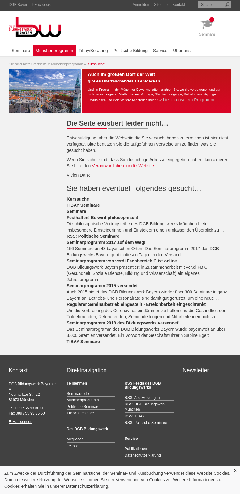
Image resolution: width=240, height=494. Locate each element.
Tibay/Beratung (93, 50)
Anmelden (141, 4)
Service (160, 50)
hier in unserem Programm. (189, 99)
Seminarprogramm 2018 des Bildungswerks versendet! (123, 322)
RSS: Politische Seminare (93, 236)
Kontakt (179, 4)
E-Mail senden (20, 422)
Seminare (20, 50)
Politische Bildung (130, 50)
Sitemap (161, 4)
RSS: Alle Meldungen (142, 397)
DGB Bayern (19, 4)
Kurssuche (78, 198)
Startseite (39, 64)
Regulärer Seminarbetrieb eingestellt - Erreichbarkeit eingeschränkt (136, 304)
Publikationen (136, 449)
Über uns (182, 50)
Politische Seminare (83, 406)
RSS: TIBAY (135, 416)
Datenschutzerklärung (87, 486)
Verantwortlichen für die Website (123, 165)
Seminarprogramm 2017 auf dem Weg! (106, 242)
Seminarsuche (79, 393)
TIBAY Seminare (83, 205)
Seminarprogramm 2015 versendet (102, 285)
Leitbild (73, 446)
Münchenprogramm (54, 50)
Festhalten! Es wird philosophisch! (103, 217)
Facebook (43, 4)
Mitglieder (75, 439)
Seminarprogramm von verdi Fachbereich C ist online (122, 260)
